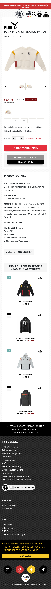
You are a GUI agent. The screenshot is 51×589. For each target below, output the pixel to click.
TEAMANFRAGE (25, 162)
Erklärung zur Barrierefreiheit (16, 476)
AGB (4, 463)
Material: (9, 204)
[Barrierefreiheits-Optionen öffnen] (5, 487)
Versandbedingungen (12, 453)
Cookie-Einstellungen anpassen (16, 479)
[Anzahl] (18, 138)
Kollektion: (10, 222)
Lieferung (6, 456)
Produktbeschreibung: (17, 183)
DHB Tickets (7, 531)
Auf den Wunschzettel (25, 157)
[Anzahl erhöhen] (22, 138)
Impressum (7, 473)
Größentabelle (30, 131)
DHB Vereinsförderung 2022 (15, 534)
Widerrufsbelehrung (11, 466)
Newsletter (7, 508)
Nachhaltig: (11, 195)
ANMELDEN (25, 556)
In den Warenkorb (25, 147)
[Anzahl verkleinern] (14, 138)
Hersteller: (10, 228)
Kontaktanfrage (9, 505)
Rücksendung (8, 460)
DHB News (7, 524)
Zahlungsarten (9, 450)
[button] (4, 14)
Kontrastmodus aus (24, 487)
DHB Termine (8, 528)
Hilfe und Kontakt (10, 447)
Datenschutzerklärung (12, 470)
